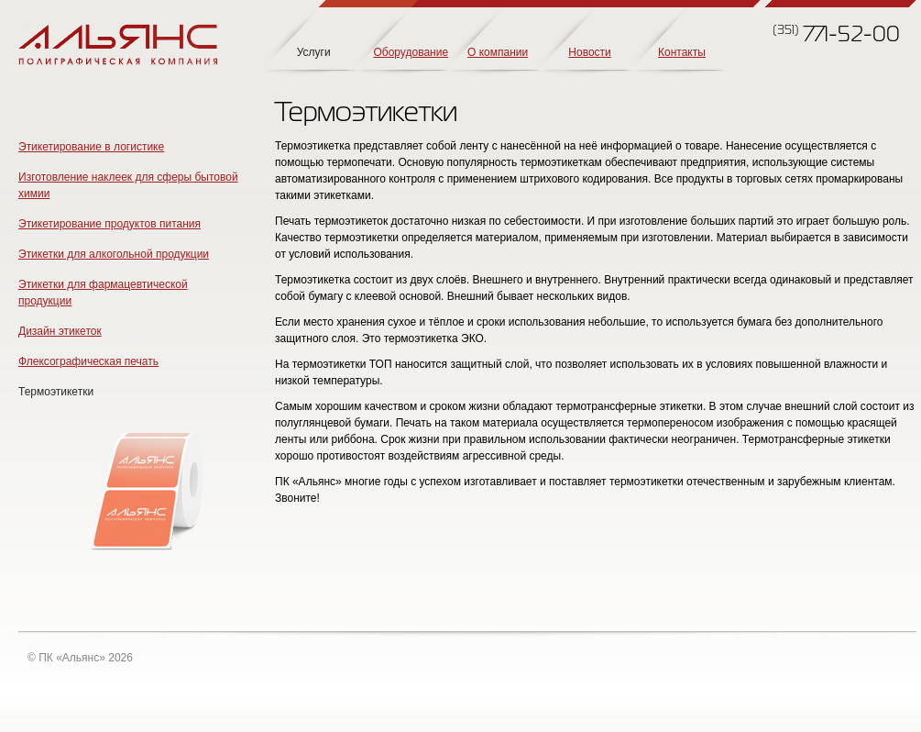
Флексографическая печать (88, 361)
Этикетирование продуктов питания (109, 223)
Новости (589, 52)
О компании (497, 52)
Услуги (314, 52)
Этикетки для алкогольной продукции (113, 254)
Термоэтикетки (55, 391)
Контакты (682, 52)
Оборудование (410, 52)
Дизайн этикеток (60, 331)
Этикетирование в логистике (91, 146)
